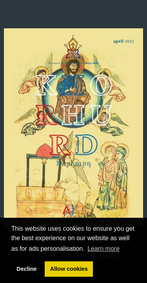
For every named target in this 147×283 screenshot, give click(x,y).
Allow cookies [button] (69, 269)
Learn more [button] (103, 248)
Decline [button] (26, 269)
